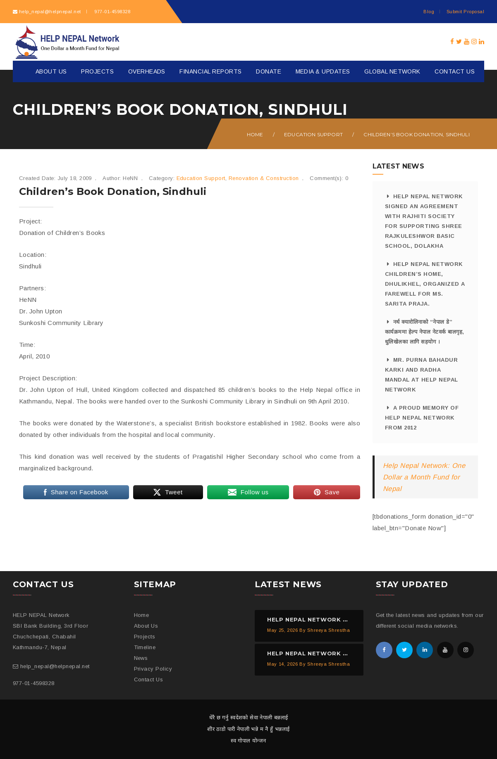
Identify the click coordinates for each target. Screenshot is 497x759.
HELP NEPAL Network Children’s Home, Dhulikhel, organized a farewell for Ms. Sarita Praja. (425, 284)
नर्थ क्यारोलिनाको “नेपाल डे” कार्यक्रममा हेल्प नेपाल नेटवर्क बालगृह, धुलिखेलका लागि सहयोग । (424, 332)
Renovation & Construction (264, 178)
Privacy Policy (153, 669)
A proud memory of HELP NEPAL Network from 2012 (422, 418)
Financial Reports (210, 71)
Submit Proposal (465, 11)
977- (111, 11)
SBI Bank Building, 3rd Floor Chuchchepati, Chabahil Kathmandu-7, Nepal (50, 636)
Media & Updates (323, 71)
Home (255, 134)
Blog (428, 11)
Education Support (313, 134)
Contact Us (455, 71)
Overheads (146, 71)
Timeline (145, 647)
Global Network (392, 71)
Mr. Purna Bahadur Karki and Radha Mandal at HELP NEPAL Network (421, 375)
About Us (51, 71)
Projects (97, 71)
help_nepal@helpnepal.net (50, 11)
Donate (268, 71)
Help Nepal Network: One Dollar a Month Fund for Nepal (424, 477)
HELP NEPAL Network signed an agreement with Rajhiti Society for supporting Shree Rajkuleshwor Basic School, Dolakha (424, 221)
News (141, 658)
